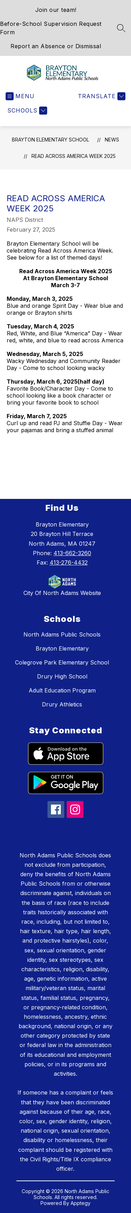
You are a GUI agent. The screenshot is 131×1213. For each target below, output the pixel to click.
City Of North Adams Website (62, 592)
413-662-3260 (72, 553)
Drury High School (62, 676)
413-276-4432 (69, 562)
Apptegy (80, 1203)
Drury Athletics (62, 704)
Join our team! (56, 9)
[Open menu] (20, 96)
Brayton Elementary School (50, 140)
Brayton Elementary (62, 648)
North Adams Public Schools (62, 634)
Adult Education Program (62, 690)
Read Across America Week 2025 (73, 156)
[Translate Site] (100, 96)
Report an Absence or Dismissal (55, 46)
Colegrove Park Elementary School (62, 662)
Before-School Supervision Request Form (51, 28)
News (112, 140)
